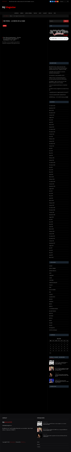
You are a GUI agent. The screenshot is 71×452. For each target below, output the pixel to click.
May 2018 (51, 224)
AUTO (40, 13)
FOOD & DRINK (52, 289)
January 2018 (51, 233)
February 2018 (51, 231)
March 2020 (51, 176)
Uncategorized (52, 327)
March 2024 (51, 110)
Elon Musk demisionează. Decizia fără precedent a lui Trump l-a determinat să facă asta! (12, 38)
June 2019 (51, 193)
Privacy (38, 444)
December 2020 (52, 162)
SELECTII (51, 313)
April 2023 (51, 122)
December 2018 (52, 207)
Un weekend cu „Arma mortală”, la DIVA (56, 75)
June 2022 (51, 136)
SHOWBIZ (51, 315)
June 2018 (51, 221)
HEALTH (50, 299)
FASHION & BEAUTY (53, 282)
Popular (52, 357)
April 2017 (51, 255)
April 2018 (51, 226)
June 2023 (51, 119)
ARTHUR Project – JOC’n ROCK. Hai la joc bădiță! (58, 97)
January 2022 (51, 141)
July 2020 (51, 167)
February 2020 (51, 179)
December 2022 (52, 129)
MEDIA (21, 13)
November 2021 (52, 143)
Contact (38, 446)
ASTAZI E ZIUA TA (52, 270)
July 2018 (50, 219)
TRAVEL (35, 13)
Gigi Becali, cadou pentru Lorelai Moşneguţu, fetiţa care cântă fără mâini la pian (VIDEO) (61, 381)
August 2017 (51, 245)
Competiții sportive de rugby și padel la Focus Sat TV (58, 92)
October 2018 (51, 212)
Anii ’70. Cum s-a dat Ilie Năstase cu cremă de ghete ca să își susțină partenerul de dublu (61, 363)
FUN (55, 13)
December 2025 (52, 105)
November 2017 (52, 238)
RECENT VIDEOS (52, 311)
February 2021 (51, 157)
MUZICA (51, 306)
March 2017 (51, 257)
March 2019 (51, 200)
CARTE (50, 277)
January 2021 (51, 160)
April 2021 (51, 155)
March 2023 (51, 124)
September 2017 (52, 243)
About (38, 442)
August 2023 (51, 117)
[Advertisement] (45, 7)
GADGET (45, 13)
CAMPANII (51, 275)
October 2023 (51, 115)
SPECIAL (50, 13)
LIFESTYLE (16, 13)
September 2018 (52, 214)
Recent (56, 357)
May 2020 (51, 172)
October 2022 (51, 134)
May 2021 (51, 153)
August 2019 (51, 188)
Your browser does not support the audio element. (59, 38)
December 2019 (52, 181)
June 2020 (51, 169)
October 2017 (51, 240)
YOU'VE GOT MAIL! (53, 330)
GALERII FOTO (52, 296)
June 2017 (51, 250)
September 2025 (52, 108)
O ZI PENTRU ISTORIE (53, 308)
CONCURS (51, 280)
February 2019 (51, 202)
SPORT (50, 320)
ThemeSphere (12, 442)
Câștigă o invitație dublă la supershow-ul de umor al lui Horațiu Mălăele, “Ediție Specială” (62, 375)
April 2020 (51, 174)
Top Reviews (62, 357)
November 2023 (52, 112)
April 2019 (51, 198)
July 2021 (50, 148)
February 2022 (51, 138)
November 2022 (52, 131)
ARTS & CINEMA (28, 13)
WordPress (23, 442)
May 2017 (51, 252)
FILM (50, 287)
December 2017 (52, 236)
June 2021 (51, 150)
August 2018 (51, 217)
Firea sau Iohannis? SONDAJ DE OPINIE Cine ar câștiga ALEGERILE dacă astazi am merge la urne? (62, 369)
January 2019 (51, 205)
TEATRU (50, 322)
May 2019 (51, 195)
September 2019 (52, 186)
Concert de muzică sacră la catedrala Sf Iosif (57, 94)
